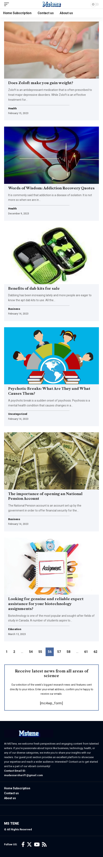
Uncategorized (17, 414)
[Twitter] (29, 844)
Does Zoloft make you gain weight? (40, 83)
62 (95, 652)
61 (86, 652)
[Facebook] (23, 844)
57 (59, 652)
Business (14, 309)
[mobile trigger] (7, 4)
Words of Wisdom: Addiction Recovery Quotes (51, 188)
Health (12, 108)
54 (31, 652)
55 (40, 652)
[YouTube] (37, 844)
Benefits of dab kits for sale (34, 288)
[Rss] (44, 844)
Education (14, 629)
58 (68, 652)
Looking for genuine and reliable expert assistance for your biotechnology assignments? (46, 604)
